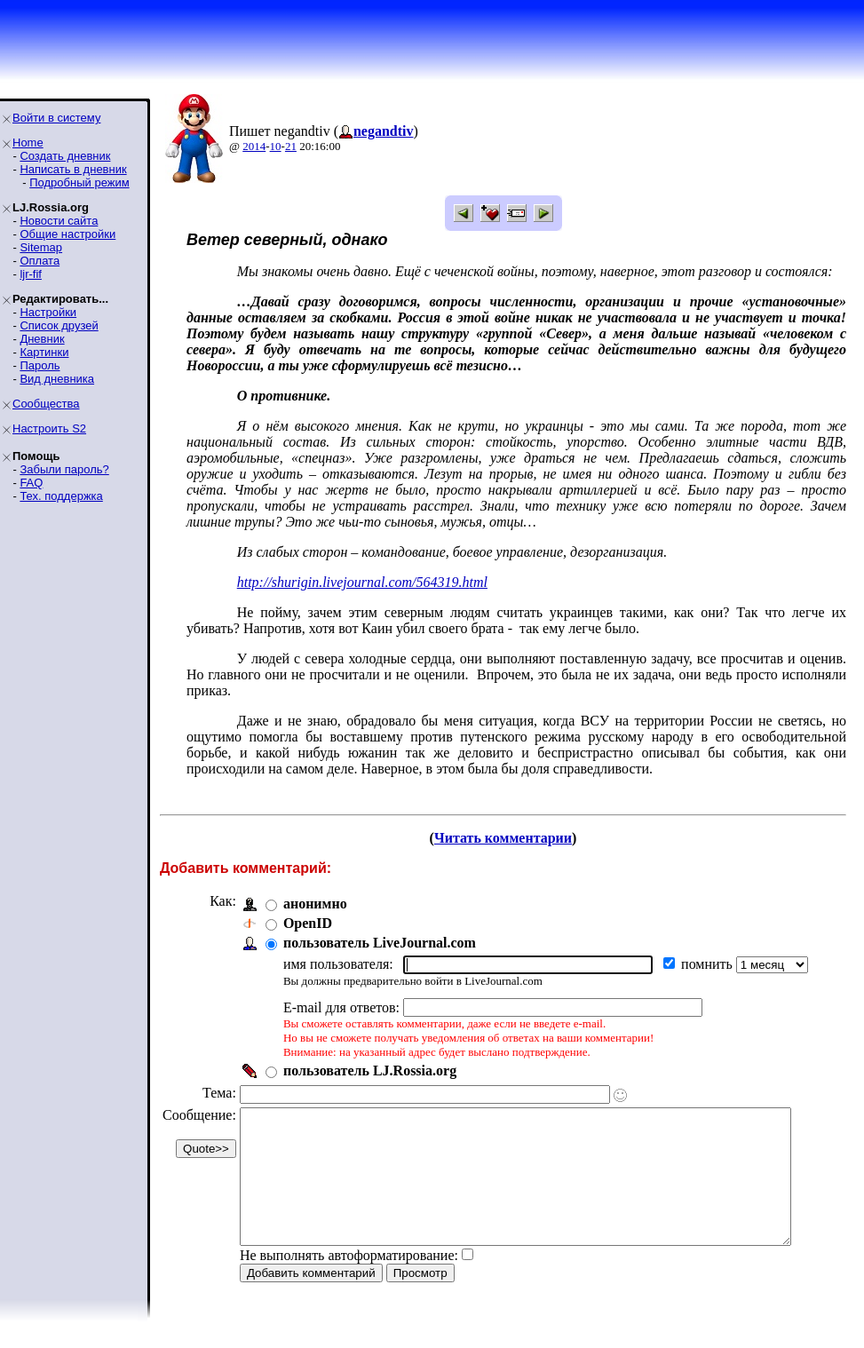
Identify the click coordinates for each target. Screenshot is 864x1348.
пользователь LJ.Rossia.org (369, 1070)
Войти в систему (56, 117)
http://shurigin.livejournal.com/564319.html (362, 582)
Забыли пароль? (64, 469)
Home (28, 142)
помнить (708, 963)
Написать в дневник (73, 169)
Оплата (39, 260)
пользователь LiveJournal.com (379, 942)
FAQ (31, 482)
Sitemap (41, 247)
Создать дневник (65, 156)
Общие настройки (67, 234)
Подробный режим (79, 182)
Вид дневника (57, 378)
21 (291, 146)
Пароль (39, 365)
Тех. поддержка (61, 496)
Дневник (42, 338)
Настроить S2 (49, 428)
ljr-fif (31, 274)
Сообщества (46, 403)
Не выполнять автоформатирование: (349, 1281)
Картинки (44, 352)
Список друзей (59, 325)
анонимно (315, 903)
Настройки (48, 312)
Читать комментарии (510, 837)
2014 (254, 146)
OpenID (307, 923)
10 (275, 146)
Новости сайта (59, 220)
